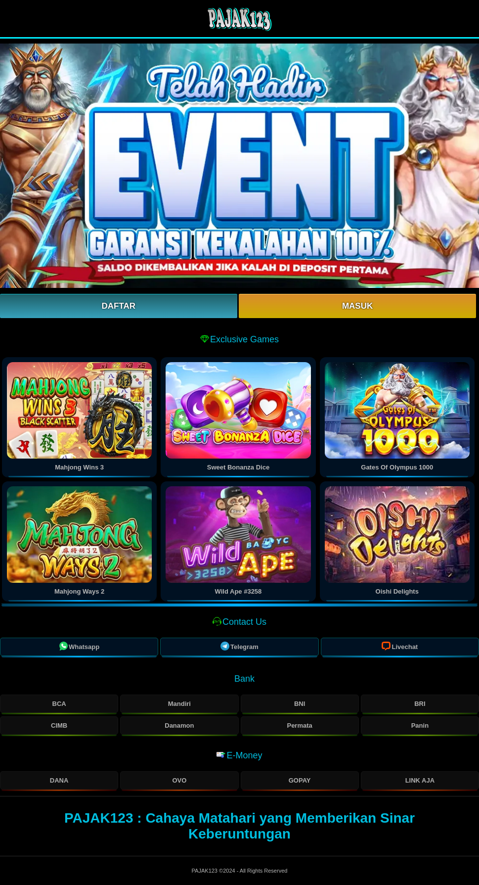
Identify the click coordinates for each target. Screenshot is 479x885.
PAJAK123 (205, 871)
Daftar (119, 306)
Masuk (357, 306)
